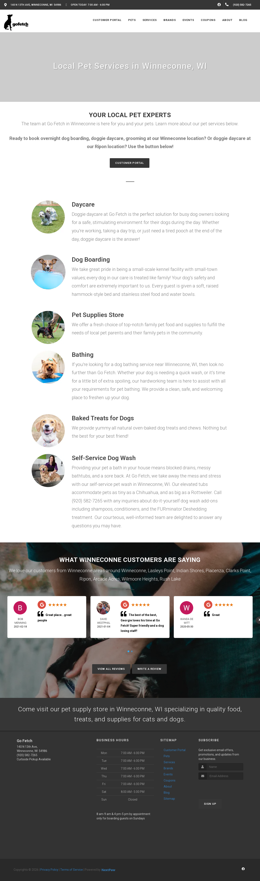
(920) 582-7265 (27, 755)
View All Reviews (111, 668)
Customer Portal (129, 162)
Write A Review (149, 668)
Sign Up (210, 803)
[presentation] (221, 787)
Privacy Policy (49, 869)
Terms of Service (71, 869)
